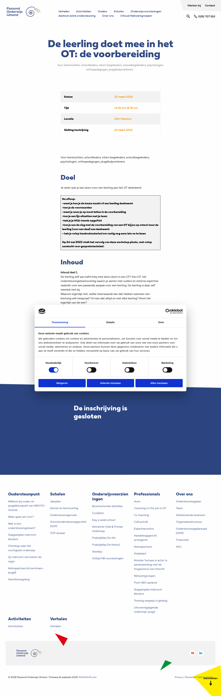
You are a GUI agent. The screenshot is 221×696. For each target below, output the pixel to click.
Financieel (182, 539)
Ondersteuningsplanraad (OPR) (191, 531)
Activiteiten (15, 626)
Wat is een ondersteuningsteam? (21, 526)
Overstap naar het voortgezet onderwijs (21, 548)
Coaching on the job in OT (150, 508)
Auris (137, 501)
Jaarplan (55, 501)
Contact (210, 5)
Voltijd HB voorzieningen (107, 558)
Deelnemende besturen (190, 515)
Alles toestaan (159, 383)
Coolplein (98, 513)
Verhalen (55, 626)
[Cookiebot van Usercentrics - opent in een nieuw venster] (168, 311)
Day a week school (103, 520)
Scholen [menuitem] (119, 11)
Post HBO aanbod (145, 582)
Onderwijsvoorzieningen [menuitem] (146, 11)
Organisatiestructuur (189, 521)
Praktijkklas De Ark (104, 537)
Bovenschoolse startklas (107, 506)
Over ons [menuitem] (108, 15)
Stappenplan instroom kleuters (22, 537)
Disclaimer (190, 677)
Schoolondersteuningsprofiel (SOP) (68, 524)
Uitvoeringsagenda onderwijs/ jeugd (146, 609)
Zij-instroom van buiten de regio (25, 559)
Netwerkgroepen (144, 575)
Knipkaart (140, 553)
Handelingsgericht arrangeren (145, 538)
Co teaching (141, 515)
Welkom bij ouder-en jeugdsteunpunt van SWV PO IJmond (26, 506)
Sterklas (97, 551)
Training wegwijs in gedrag (150, 600)
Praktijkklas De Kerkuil (106, 544)
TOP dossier (57, 533)
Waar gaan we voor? (21, 516)
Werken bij (194, 5)
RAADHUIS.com (87, 677)
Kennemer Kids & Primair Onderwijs (107, 529)
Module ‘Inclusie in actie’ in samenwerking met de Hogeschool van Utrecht (150, 565)
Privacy (179, 677)
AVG (178, 546)
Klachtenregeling (19, 579)
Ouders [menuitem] (102, 11)
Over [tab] (161, 322)
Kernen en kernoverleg (64, 508)
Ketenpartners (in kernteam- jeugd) (26, 570)
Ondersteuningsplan (188, 501)
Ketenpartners (143, 546)
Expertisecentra (144, 528)
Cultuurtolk (141, 521)
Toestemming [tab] (60, 322)
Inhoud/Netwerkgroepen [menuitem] (136, 15)
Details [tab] (110, 322)
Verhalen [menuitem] (63, 11)
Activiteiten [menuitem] (83, 11)
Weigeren (62, 383)
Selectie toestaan (110, 383)
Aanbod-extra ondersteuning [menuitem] (76, 15)
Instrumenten (205, 677)
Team (179, 508)
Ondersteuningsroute (63, 515)
